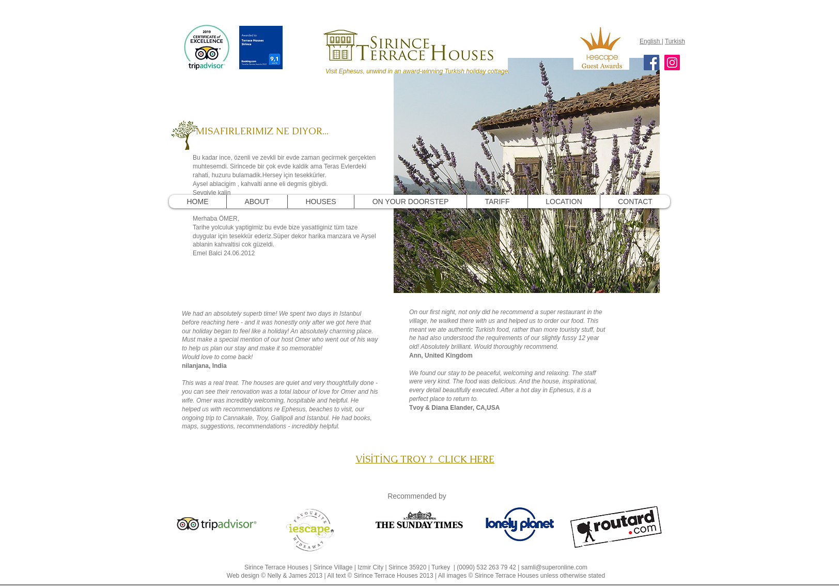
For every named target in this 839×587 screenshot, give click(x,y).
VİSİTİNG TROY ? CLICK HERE (424, 459)
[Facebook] (651, 62)
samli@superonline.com (554, 567)
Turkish (675, 41)
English (651, 41)
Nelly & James (287, 575)
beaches (320, 409)
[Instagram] (672, 62)
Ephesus (294, 409)
